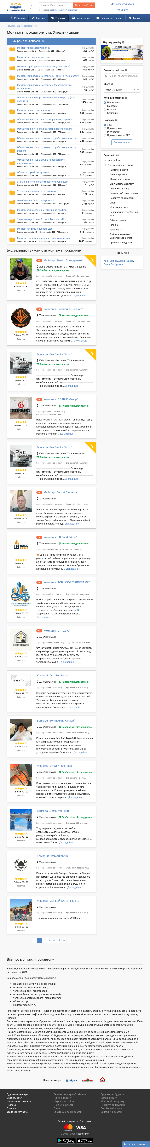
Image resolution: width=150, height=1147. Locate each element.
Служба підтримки (136, 1144)
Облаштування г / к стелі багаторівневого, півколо (45, 128)
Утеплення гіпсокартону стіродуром (37, 191)
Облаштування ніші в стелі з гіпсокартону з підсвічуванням (41, 161)
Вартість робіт (14, 1097)
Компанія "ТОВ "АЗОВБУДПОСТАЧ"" (67, 582)
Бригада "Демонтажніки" (53, 811)
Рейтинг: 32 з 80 (21, 657)
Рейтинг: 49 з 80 (21, 518)
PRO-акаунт (113, 131)
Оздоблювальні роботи (118, 165)
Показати (110, 120)
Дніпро (113, 260)
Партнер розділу (112, 42)
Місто (107, 84)
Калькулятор (81, 18)
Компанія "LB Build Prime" (60, 537)
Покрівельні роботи (111, 1108)
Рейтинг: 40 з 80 (21, 837)
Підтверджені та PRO (118, 135)
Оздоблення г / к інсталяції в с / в (35, 200)
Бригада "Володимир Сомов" (56, 720)
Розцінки (58, 18)
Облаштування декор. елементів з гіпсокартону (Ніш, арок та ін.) (46, 99)
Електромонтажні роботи (68, 1112)
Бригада (111, 109)
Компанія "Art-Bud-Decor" (53, 675)
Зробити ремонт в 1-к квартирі (63, 10)
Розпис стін (116, 229)
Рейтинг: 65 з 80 (21, 286)
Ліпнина (114, 225)
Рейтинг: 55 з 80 (21, 425)
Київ (106, 260)
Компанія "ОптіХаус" (57, 630)
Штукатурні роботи (120, 179)
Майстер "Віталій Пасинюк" (55, 765)
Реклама (12, 1104)
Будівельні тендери (17, 1094)
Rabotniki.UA (83, 1133)
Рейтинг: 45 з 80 (21, 563)
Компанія (112, 113)
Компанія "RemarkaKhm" (53, 856)
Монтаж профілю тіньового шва (34, 228)
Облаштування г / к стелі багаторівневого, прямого (45, 119)
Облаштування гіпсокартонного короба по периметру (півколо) (46, 149)
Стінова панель (118, 220)
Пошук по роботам (114, 70)
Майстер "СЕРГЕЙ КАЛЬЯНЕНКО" (58, 900)
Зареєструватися (122, 4)
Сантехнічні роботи (111, 1112)
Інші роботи (112, 160)
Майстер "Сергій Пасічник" (61, 492)
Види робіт (110, 155)
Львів (107, 264)
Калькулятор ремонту (19, 1101)
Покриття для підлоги (122, 198)
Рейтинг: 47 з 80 (21, 693)
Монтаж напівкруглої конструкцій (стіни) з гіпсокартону (48, 76)
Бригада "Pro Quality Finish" (54, 354)
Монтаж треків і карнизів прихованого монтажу (43, 238)
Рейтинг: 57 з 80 (21, 380)
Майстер (112, 106)
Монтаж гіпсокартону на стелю (34, 57)
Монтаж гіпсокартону (122, 184)
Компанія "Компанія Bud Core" (63, 309)
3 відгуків (21, 841)
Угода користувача (17, 1112)
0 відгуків (21, 290)
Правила (11, 1108)
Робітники (17, 18)
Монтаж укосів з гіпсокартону (33, 110)
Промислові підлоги (121, 242)
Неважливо (113, 102)
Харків (121, 260)
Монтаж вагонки (119, 207)
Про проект (86, 1121)
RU (31, 8)
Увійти (122, 9)
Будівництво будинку (112, 1094)
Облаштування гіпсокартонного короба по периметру (46, 138)
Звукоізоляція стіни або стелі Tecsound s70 (40, 219)
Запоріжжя (117, 264)
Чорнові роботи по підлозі (124, 193)
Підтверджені (114, 128)
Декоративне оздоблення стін (124, 214)
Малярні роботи (118, 174)
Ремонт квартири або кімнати (70, 1094)
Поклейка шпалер (119, 188)
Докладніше (80, 295)
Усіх (109, 124)
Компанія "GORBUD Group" (61, 399)
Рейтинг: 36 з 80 (21, 613)
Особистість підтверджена (52, 270)
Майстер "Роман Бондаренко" (63, 260)
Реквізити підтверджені (73, 315)
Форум (134, 18)
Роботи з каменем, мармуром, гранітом (121, 236)
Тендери (38, 18)
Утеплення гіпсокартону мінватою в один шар (42, 181)
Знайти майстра (84, 5)
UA (31, 6)
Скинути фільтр (121, 142)
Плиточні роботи (119, 169)
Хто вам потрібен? (115, 97)
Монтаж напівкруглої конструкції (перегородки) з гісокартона (44, 87)
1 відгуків (21, 384)
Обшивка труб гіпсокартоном (33, 172)
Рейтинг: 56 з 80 (21, 335)
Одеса (130, 260)
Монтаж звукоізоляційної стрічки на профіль (42, 210)
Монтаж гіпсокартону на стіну (33, 47)
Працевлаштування (109, 18)
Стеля (113, 202)
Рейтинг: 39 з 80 (21, 927)
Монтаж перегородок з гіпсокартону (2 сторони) (43, 66)
